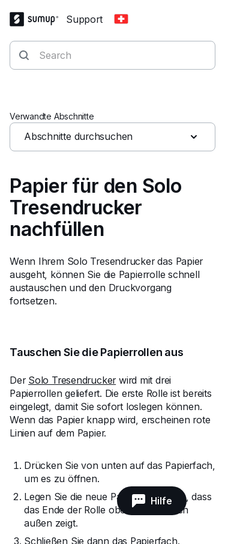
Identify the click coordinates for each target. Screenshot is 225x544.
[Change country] (121, 19)
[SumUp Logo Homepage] (38, 19)
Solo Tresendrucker (72, 380)
